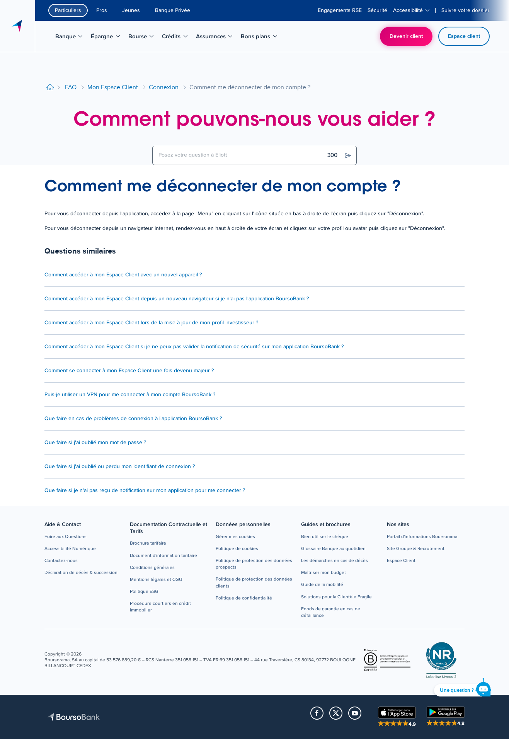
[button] (65, 537)
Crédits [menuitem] (177, 38)
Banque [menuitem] (71, 38)
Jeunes (131, 10)
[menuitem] (340, 10)
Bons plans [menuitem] (259, 38)
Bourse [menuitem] (143, 38)
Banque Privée (172, 10)
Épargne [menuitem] (107, 38)
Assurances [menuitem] (215, 38)
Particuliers (68, 10)
